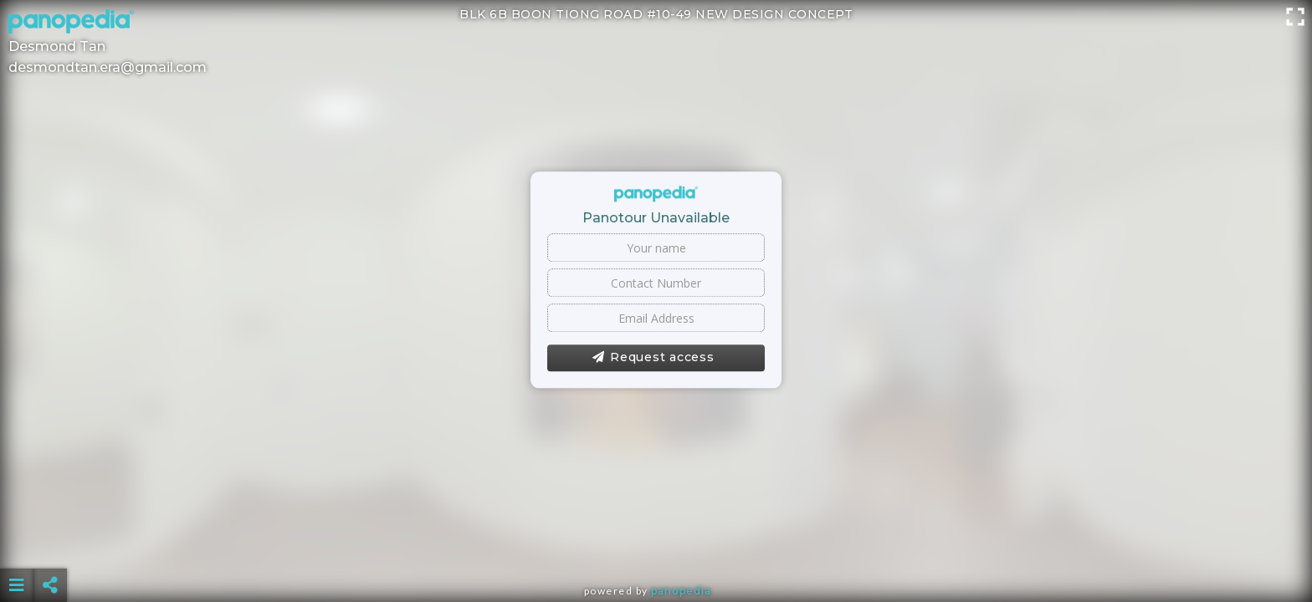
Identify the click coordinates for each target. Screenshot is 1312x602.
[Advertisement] (656, 543)
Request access (653, 357)
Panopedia (681, 590)
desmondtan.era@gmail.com (107, 67)
